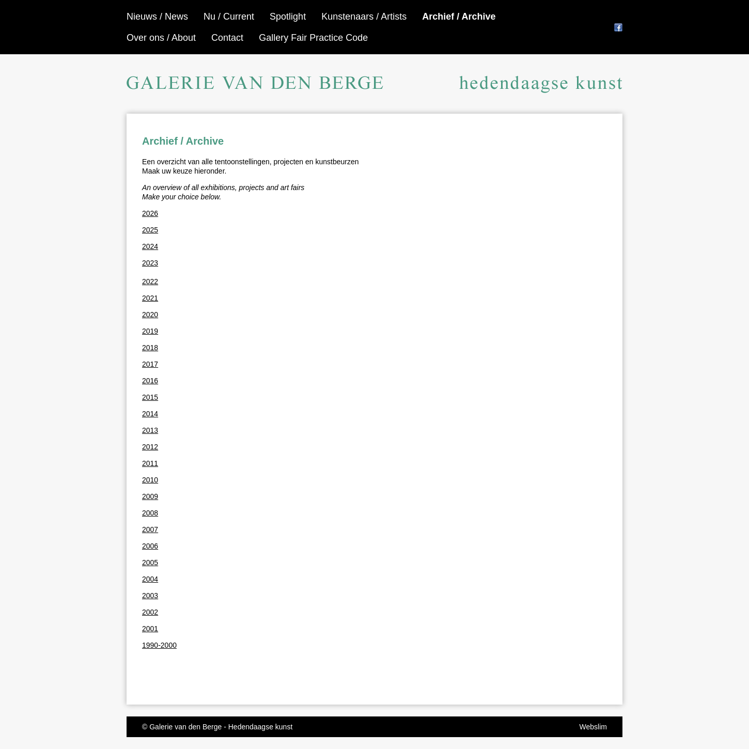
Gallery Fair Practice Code (313, 37)
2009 (150, 496)
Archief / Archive (458, 16)
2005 (150, 562)
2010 (150, 480)
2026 (150, 213)
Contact (227, 37)
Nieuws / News (157, 16)
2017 (150, 364)
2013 (150, 430)
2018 (150, 348)
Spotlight (288, 16)
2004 (150, 579)
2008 (150, 513)
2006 (150, 546)
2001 (150, 629)
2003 (150, 595)
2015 (150, 397)
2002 (150, 612)
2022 (150, 281)
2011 (150, 463)
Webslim (593, 727)
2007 (150, 529)
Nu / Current (229, 16)
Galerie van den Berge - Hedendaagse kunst (220, 727)
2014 (150, 414)
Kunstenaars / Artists (364, 16)
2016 (150, 381)
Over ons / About (161, 37)
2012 (150, 447)
